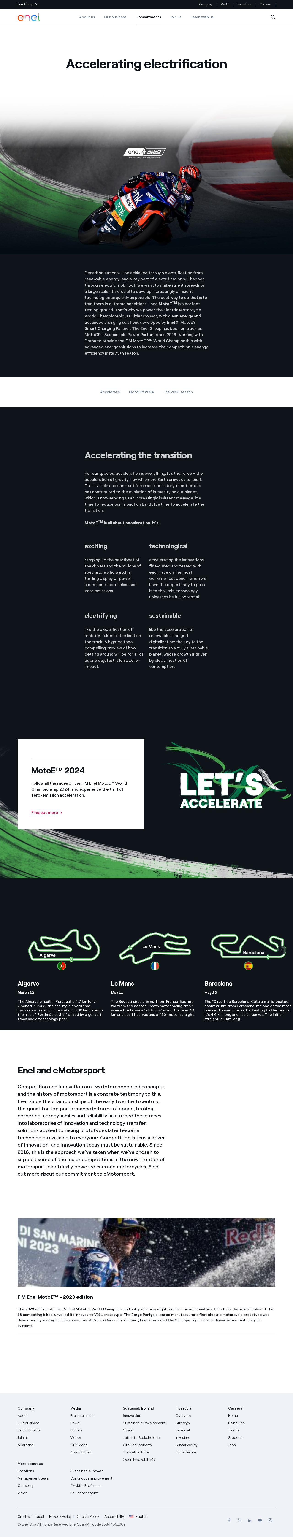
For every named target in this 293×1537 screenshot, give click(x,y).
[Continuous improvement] (93, 1478)
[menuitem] (229, 1520)
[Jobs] (251, 1445)
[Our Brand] (93, 1445)
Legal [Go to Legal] (39, 1516)
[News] (93, 1423)
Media (225, 4)
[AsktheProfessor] (93, 1485)
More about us (30, 1463)
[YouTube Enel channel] (260, 1520)
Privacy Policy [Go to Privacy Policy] (60, 1516)
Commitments (148, 20)
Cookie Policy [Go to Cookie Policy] (88, 1516)
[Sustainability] (199, 1445)
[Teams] (251, 1430)
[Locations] (41, 1471)
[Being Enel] (251, 1423)
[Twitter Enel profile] (239, 1520)
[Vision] (41, 1493)
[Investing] (199, 1437)
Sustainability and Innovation (138, 1412)
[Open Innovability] (146, 1459)
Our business (115, 17)
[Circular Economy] (146, 1445)
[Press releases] (93, 1415)
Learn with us (202, 17)
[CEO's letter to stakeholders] (146, 1437)
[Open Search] (273, 17)
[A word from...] (93, 1452)
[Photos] (93, 1430)
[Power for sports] (93, 1493)
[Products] (41, 1423)
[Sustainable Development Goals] (146, 1426)
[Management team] (41, 1478)
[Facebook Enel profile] (229, 1520)
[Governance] (199, 1452)
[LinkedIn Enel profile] (249, 1520)
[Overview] (199, 1415)
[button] (28, 4)
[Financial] (199, 1430)
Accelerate (110, 392)
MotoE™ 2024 (141, 392)
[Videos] (93, 1437)
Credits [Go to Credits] (24, 1516)
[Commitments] (41, 1430)
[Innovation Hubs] (146, 1452)
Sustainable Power (86, 1471)
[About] (41, 1415)
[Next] (281, 950)
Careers (265, 4)
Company (205, 4)
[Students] (251, 1437)
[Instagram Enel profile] (270, 1520)
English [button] (138, 1516)
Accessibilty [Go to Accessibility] (114, 1516)
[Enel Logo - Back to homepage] (29, 17)
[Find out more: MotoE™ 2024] (47, 812)
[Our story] (41, 1485)
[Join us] (41, 1437)
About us (87, 17)
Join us (176, 17)
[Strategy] (199, 1423)
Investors (244, 4)
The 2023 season (178, 392)
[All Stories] (41, 1445)
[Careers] (251, 1415)
